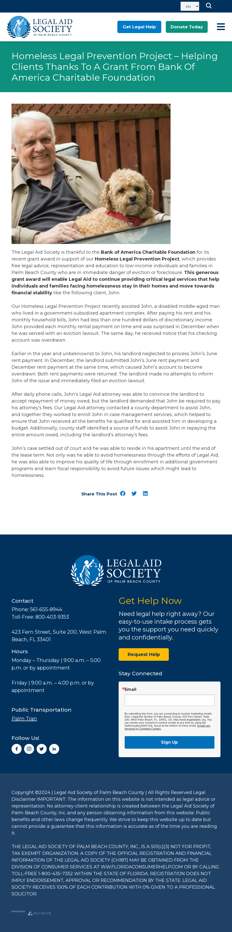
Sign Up (169, 742)
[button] (122, 493)
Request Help (144, 654)
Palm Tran (24, 719)
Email (130, 690)
